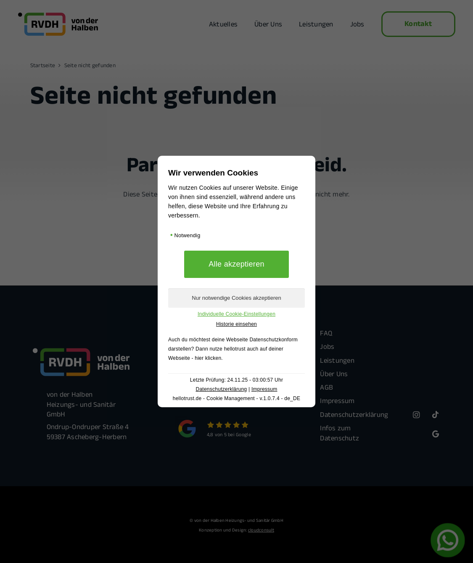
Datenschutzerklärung (221, 389)
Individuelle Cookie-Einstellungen (236, 314)
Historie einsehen (236, 324)
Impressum (264, 389)
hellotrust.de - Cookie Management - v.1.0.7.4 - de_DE (236, 398)
